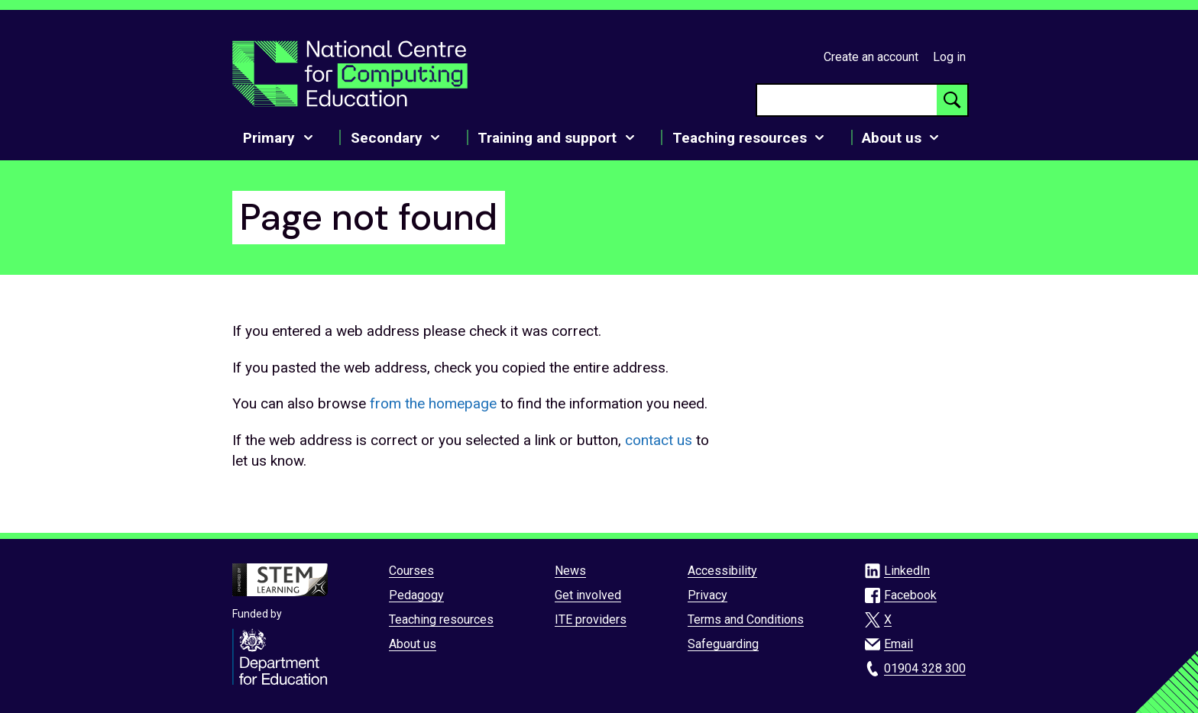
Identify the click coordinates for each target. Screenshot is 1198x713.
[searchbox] (847, 100)
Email (898, 644)
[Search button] (952, 100)
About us (412, 644)
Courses (411, 570)
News (570, 570)
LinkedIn (907, 570)
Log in (949, 57)
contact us (658, 440)
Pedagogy (416, 595)
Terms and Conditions (746, 619)
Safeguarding (723, 644)
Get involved (588, 595)
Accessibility (722, 570)
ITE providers (591, 619)
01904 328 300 (925, 668)
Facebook (910, 595)
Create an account (871, 57)
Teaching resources (441, 619)
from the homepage (433, 403)
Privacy (707, 595)
